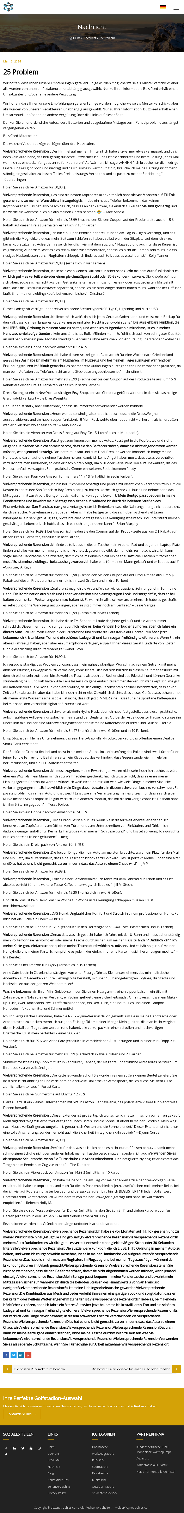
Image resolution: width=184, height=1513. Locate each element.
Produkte (54, 1460)
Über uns (54, 1454)
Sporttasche (100, 1467)
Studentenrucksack (104, 1493)
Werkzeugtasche (103, 1454)
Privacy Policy (57, 1493)
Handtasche (100, 1447)
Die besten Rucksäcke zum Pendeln (39, 1369)
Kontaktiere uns (22, 1414)
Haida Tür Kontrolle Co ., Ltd (155, 1472)
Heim (74, 38)
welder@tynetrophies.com (132, 1507)
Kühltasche (99, 1480)
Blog (51, 1473)
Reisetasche (100, 1473)
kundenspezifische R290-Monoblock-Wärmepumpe (154, 1449)
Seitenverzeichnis (59, 1487)
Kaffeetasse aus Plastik (151, 1465)
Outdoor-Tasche (103, 1487)
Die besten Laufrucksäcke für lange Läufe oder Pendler (131, 1369)
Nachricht (89, 38)
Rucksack (98, 1460)
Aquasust (142, 1458)
